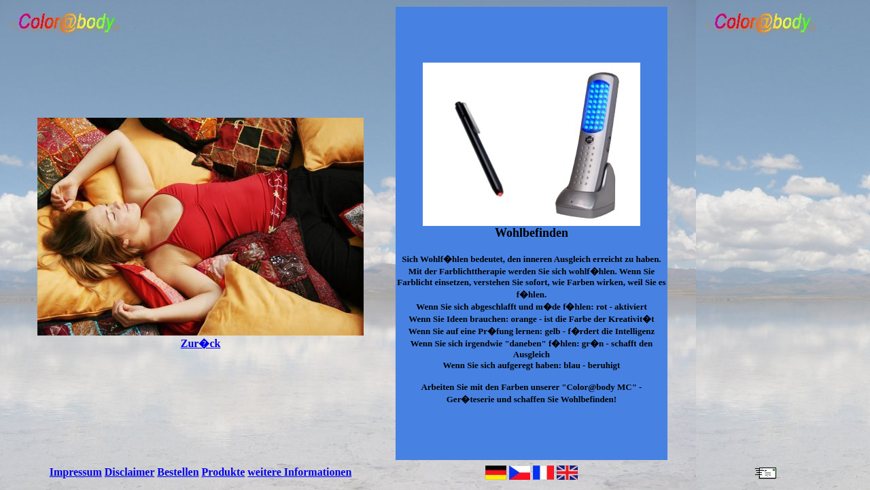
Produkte (223, 472)
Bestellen (177, 472)
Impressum (76, 472)
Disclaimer (129, 472)
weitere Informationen (299, 472)
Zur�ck (200, 337)
